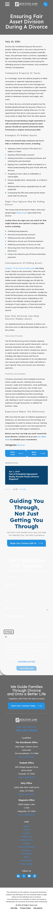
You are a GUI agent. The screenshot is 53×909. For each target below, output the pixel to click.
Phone (7, 593)
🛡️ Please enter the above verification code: (25, 637)
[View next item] (22, 489)
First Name (10, 577)
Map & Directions (26, 757)
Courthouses (26, 854)
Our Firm (27, 830)
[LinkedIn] (18, 876)
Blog (26, 857)
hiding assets (21, 213)
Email (7, 601)
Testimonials (26, 860)
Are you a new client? (15, 608)
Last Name (10, 585)
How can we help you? (15, 616)
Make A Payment (26, 847)
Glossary (26, 850)
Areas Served (26, 840)
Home (26, 826)
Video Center (26, 864)
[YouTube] (29, 876)
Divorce (21, 445)
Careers (26, 843)
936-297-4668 (26, 730)
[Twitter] (24, 876)
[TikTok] (34, 876)
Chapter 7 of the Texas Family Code (19, 268)
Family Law (26, 836)
